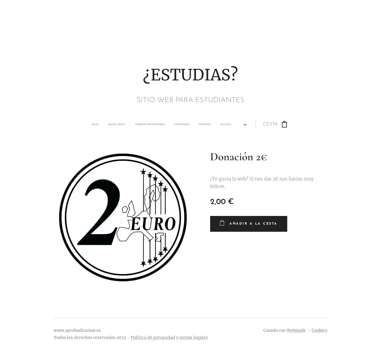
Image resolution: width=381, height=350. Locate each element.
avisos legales (193, 337)
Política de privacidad (153, 337)
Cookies (319, 330)
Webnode (296, 330)
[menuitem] (132, 124)
